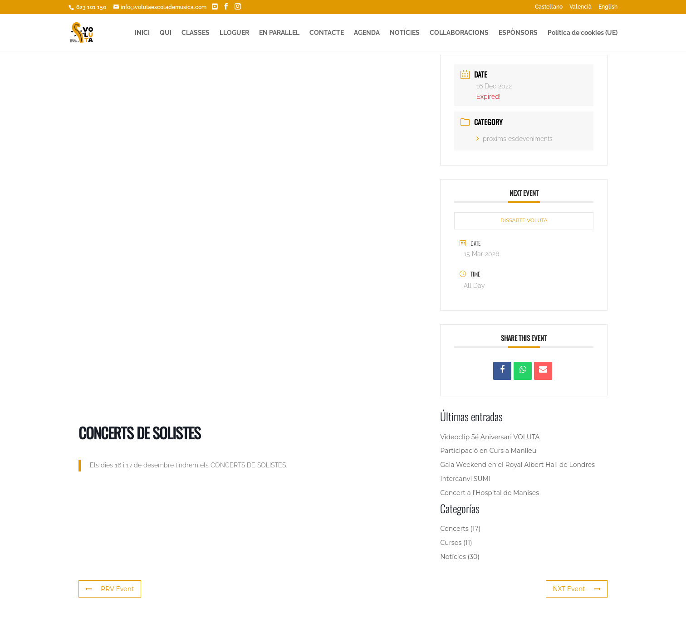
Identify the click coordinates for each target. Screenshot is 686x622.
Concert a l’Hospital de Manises (489, 493)
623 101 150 (90, 7)
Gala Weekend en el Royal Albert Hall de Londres (517, 465)
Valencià (580, 7)
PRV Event (109, 589)
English (607, 7)
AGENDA (367, 32)
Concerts (454, 529)
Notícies (453, 557)
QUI (166, 32)
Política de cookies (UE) (582, 32)
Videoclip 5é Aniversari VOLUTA (489, 437)
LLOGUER (234, 32)
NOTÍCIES (405, 32)
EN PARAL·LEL (279, 32)
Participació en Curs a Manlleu (488, 451)
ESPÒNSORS (518, 32)
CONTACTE (326, 32)
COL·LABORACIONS (459, 32)
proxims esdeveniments (514, 138)
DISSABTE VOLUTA (524, 220)
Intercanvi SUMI (465, 479)
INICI (142, 32)
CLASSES (195, 32)
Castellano (549, 7)
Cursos (450, 543)
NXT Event (577, 589)
